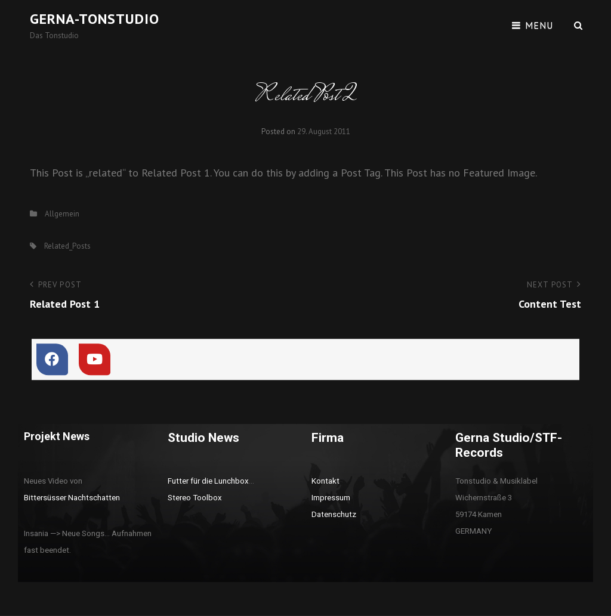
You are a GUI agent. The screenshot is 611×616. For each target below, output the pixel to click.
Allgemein (62, 214)
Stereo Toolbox (195, 497)
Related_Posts (67, 246)
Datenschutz (333, 514)
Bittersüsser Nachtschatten (72, 497)
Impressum (330, 497)
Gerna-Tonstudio (94, 19)
